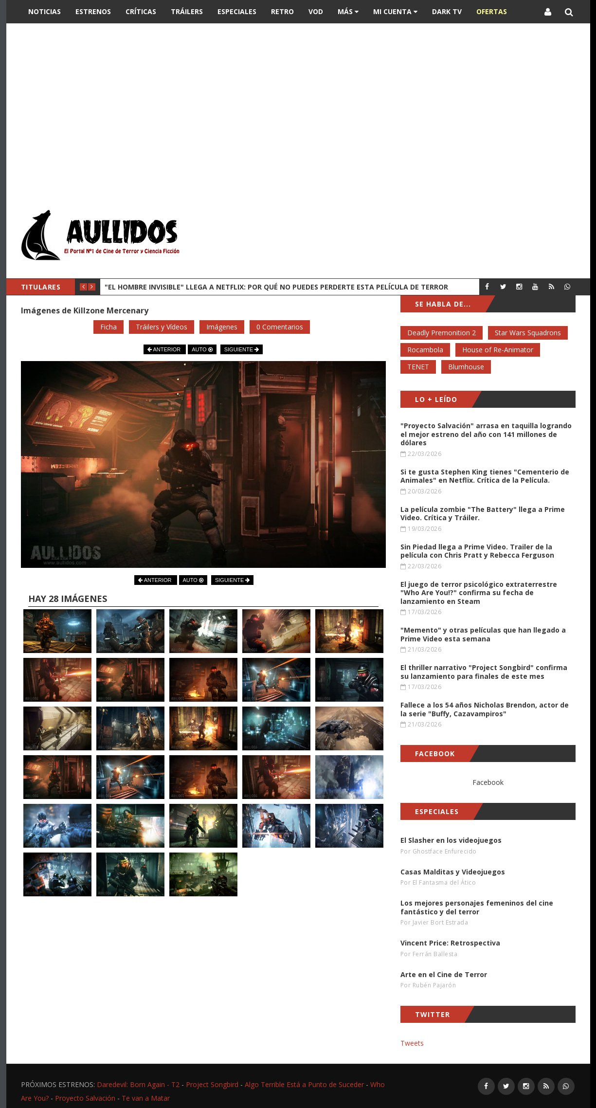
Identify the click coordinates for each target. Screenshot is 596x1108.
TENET (418, 366)
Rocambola (425, 349)
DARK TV (447, 11)
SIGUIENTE (241, 349)
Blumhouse (466, 366)
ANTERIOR (164, 349)
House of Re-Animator (497, 349)
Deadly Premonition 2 (441, 332)
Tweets (412, 1043)
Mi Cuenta (395, 11)
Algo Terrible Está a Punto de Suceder (304, 1084)
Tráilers (187, 11)
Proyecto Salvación (85, 1098)
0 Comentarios (279, 326)
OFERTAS (491, 11)
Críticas (141, 11)
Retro (282, 11)
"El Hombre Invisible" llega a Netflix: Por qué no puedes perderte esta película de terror (276, 286)
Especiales (236, 11)
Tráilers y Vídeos (161, 326)
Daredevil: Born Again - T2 (138, 1084)
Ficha (108, 326)
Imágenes (221, 326)
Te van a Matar (146, 1098)
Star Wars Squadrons (528, 332)
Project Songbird (212, 1084)
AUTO (202, 349)
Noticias (44, 11)
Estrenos (93, 11)
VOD (315, 11)
